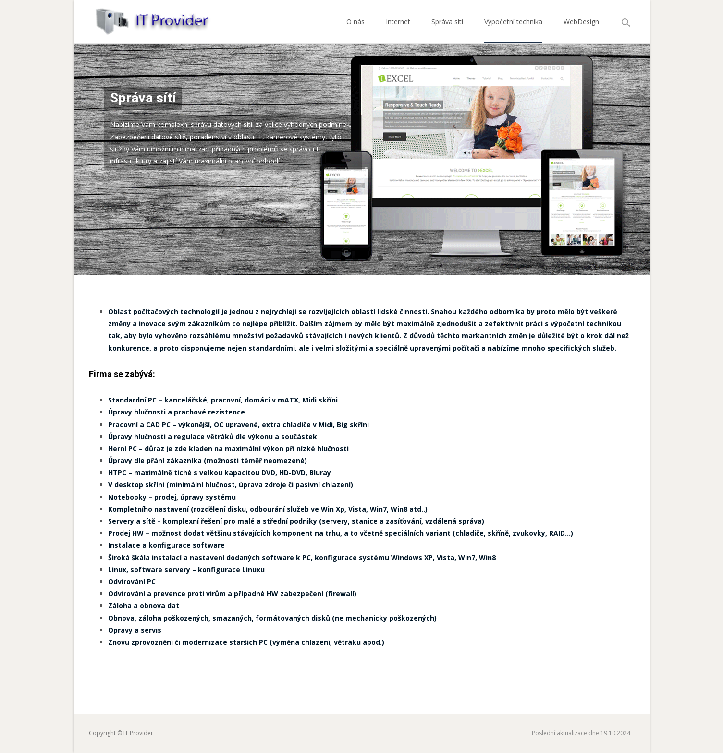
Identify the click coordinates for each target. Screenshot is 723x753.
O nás (355, 30)
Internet (398, 30)
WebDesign (581, 30)
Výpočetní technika (513, 30)
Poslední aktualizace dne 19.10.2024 (581, 733)
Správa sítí (447, 30)
